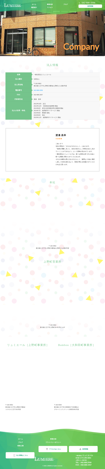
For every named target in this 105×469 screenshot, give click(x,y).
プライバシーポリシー (19, 442)
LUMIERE (49, 465)
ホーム (34, 4)
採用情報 (90, 6)
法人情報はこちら (81, 449)
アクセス (50, 7)
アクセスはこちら (20, 449)
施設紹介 (34, 7)
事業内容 (50, 4)
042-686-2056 (38, 90)
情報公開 (50, 442)
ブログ (65, 4)
